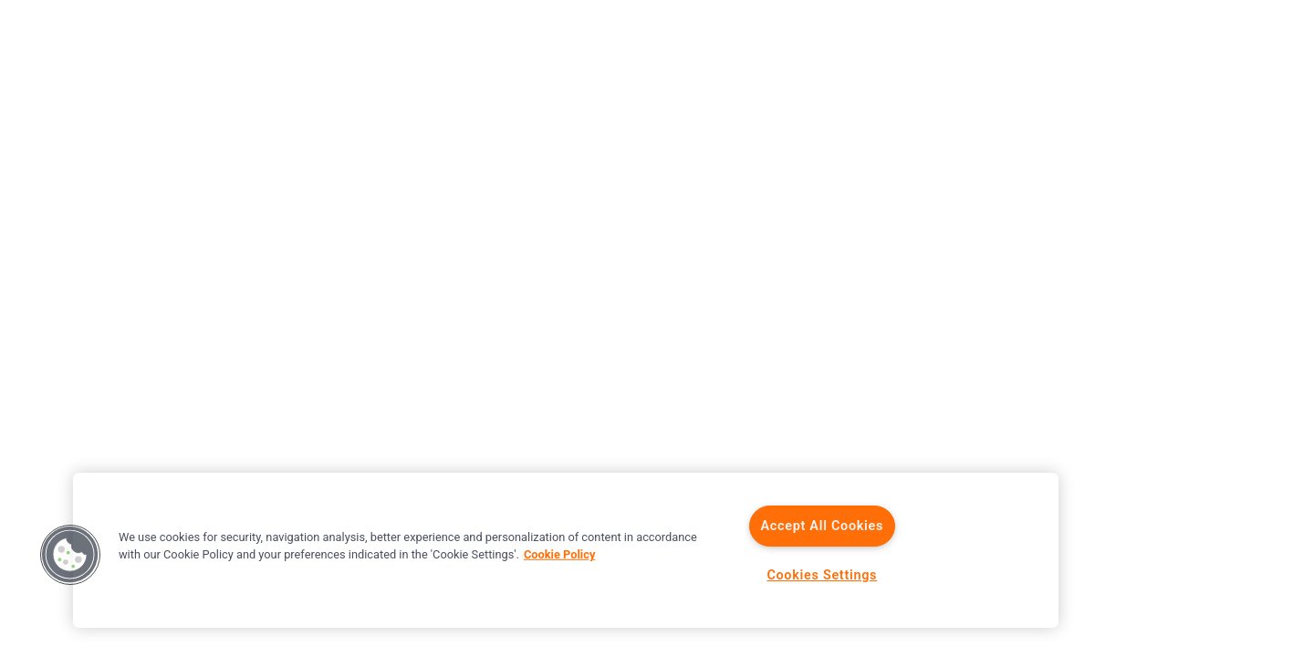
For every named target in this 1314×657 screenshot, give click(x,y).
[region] (565, 550)
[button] (70, 555)
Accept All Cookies (821, 526)
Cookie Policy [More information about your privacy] (559, 554)
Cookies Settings (821, 575)
